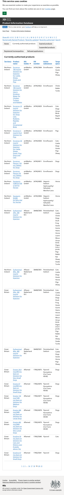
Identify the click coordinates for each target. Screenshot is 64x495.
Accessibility (13, 480)
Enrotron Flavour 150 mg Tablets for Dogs (17, 164)
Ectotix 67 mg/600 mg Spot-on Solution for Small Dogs (17, 388)
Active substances (47, 62)
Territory (7, 61)
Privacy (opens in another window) (29, 480)
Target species (58, 62)
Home (6, 44)
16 (29, 466)
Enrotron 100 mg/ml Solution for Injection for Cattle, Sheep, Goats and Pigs (17, 74)
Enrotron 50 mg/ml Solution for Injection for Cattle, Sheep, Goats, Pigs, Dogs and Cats (17, 149)
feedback (28, 27)
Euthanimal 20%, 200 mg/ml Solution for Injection (17, 215)
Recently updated (32, 40)
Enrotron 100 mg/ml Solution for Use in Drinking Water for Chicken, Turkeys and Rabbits (17, 94)
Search (57, 40)
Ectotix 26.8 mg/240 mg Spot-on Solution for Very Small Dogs (17, 375)
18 (34, 466)
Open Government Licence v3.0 (33, 488)
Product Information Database (17, 23)
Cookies (48, 9)
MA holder (26, 62)
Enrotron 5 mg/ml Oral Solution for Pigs (17, 134)
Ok (5, 13)
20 (39, 466)
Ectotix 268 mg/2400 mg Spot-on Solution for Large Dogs (17, 414)
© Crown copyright (56, 490)
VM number (37, 62)
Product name (16, 62)
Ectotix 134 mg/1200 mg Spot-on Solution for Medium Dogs (17, 401)
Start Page (5, 31)
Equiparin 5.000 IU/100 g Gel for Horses (17, 184)
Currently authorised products (23, 44)
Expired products (45, 44)
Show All (5, 37)
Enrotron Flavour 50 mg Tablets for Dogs (17, 174)
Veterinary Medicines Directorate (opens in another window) (21, 482)
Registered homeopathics (14, 51)
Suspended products (47, 47)
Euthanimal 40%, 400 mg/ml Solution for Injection (17, 274)
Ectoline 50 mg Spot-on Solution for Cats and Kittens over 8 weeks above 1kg (17, 442)
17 (31, 466)
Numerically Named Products (13, 40)
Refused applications (35, 51)
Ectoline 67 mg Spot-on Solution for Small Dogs (17, 456)
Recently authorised (47, 40)
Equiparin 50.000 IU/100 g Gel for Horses (17, 199)
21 (41, 466)
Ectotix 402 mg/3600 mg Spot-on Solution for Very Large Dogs (17, 427)
